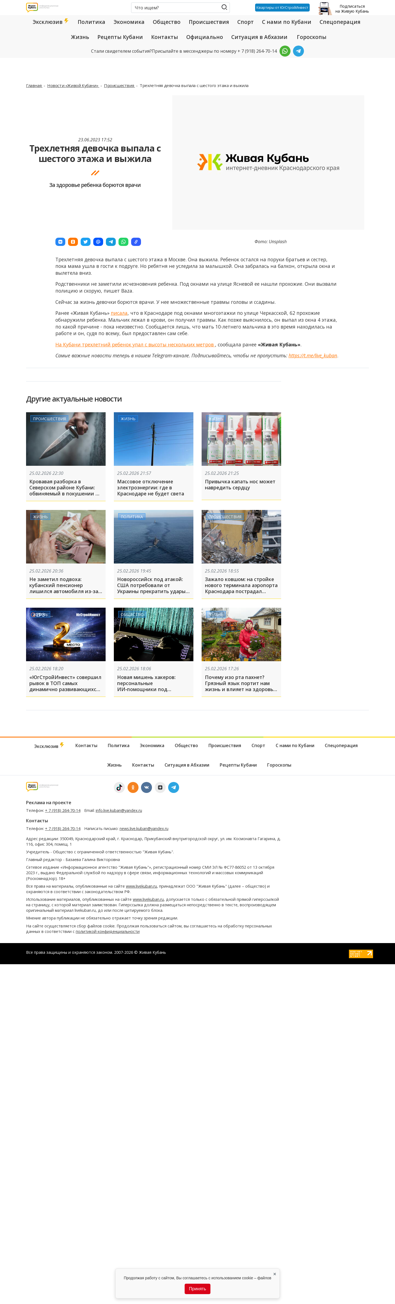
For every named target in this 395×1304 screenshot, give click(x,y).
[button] (60, 242)
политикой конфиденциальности (108, 931)
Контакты (164, 37)
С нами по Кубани (286, 22)
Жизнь (80, 37)
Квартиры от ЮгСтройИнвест (282, 7)
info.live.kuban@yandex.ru (119, 810)
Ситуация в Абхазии (259, 37)
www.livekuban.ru (141, 886)
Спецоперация (340, 22)
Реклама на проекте (48, 803)
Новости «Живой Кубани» (73, 85)
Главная (34, 85)
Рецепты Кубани (120, 37)
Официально (204, 37)
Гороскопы (311, 37)
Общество (166, 22)
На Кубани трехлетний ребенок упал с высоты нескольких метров (135, 344)
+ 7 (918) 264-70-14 (62, 810)
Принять (197, 1288)
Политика (91, 22)
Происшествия (209, 22)
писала (119, 313)
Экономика (129, 22)
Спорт (245, 22)
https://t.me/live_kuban (313, 355)
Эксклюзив (51, 22)
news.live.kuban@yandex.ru (144, 828)
